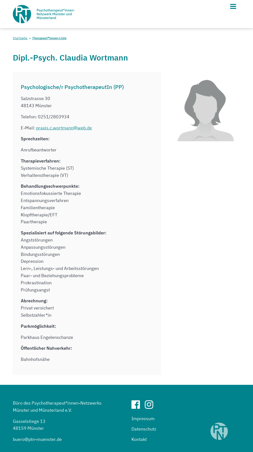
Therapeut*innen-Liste (49, 38)
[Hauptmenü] (233, 6)
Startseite (20, 38)
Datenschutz (143, 429)
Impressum (143, 418)
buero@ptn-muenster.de (37, 439)
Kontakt (139, 439)
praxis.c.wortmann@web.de (64, 128)
